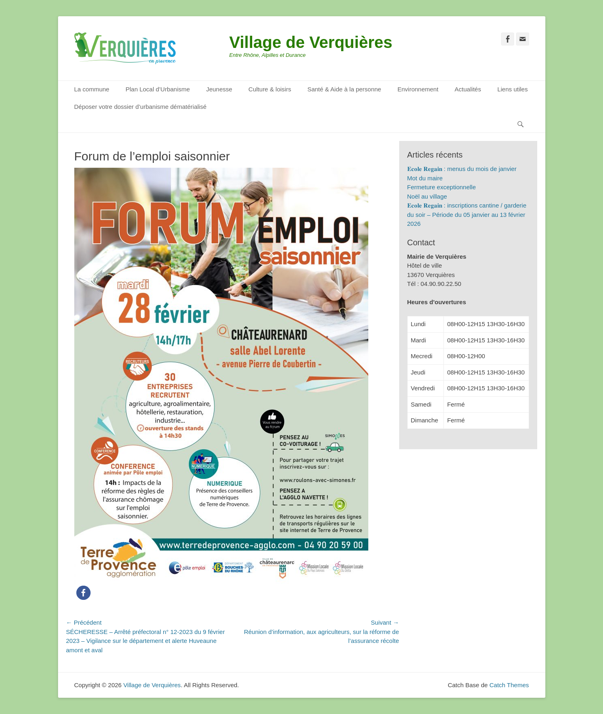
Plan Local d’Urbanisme (157, 89)
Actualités (468, 89)
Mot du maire (425, 178)
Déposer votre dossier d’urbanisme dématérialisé (140, 106)
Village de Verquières (311, 42)
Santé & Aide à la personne (344, 89)
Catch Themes (509, 685)
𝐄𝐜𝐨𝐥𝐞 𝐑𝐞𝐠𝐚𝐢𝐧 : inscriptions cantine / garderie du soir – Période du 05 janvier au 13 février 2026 (467, 214)
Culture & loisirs (270, 89)
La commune (92, 89)
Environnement (418, 89)
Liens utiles (512, 89)
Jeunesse (219, 89)
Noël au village (427, 196)
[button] (83, 593)
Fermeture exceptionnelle (441, 187)
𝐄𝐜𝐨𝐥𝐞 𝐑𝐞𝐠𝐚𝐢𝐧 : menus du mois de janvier (462, 168)
